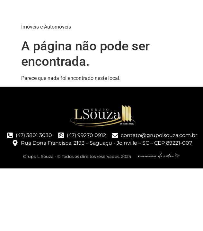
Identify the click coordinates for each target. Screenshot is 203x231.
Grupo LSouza (61, 12)
